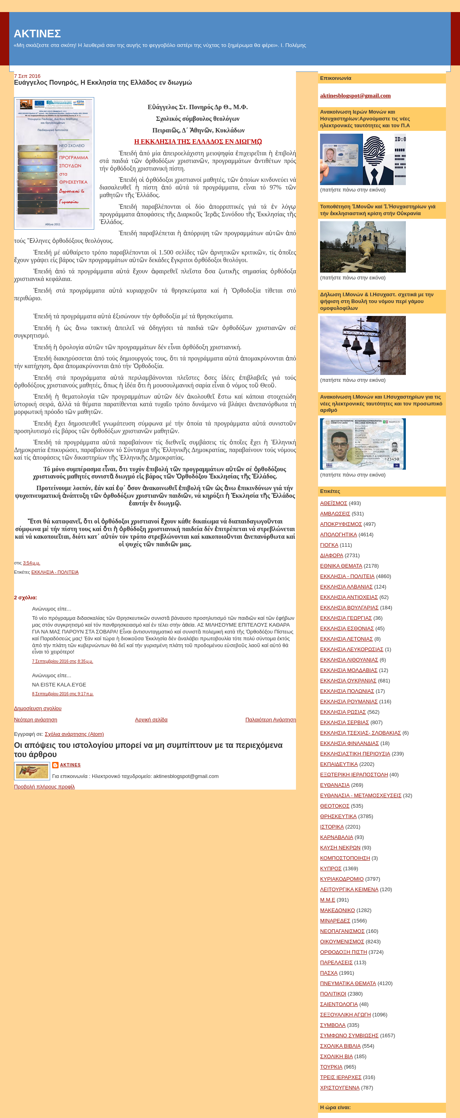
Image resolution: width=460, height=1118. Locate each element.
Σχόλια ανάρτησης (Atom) (74, 734)
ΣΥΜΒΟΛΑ (332, 1025)
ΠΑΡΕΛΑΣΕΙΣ (336, 962)
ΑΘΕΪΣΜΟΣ (333, 503)
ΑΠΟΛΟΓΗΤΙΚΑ (338, 535)
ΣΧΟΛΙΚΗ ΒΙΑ (336, 1056)
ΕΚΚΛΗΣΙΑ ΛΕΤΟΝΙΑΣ (346, 639)
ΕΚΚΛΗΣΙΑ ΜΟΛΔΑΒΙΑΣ (348, 670)
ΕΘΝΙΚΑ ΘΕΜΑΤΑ (341, 566)
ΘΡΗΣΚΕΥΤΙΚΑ (338, 816)
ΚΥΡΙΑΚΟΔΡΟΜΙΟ (341, 879)
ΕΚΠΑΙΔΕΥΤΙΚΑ (339, 764)
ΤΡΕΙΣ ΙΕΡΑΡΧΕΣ (340, 1077)
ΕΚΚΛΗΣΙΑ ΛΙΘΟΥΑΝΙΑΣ (349, 660)
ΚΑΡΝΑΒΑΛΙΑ (336, 837)
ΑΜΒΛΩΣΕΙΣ (335, 514)
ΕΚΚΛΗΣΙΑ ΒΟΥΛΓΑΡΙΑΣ (349, 608)
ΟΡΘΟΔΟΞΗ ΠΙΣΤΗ (343, 952)
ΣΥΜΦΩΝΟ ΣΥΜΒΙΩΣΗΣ (349, 1035)
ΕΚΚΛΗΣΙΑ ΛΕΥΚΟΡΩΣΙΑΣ (351, 649)
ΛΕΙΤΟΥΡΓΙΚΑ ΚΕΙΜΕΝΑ (349, 889)
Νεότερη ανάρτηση (35, 720)
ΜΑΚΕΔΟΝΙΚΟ (337, 910)
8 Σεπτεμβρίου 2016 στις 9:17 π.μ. (62, 694)
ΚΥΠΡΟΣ (331, 868)
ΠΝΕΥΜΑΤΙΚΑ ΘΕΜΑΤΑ (348, 983)
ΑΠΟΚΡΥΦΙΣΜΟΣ (341, 524)
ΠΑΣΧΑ (328, 973)
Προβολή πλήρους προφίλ (44, 787)
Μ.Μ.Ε (327, 900)
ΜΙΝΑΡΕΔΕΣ (335, 921)
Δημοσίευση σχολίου (38, 708)
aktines (70, 765)
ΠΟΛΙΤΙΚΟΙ (333, 994)
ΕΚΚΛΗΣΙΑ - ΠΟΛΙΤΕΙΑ (55, 572)
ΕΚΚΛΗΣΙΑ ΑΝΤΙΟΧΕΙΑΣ (349, 597)
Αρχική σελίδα (151, 720)
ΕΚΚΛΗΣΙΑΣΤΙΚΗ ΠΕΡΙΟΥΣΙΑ (355, 754)
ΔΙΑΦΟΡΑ (331, 555)
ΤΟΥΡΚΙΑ (331, 1067)
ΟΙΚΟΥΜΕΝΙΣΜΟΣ (342, 942)
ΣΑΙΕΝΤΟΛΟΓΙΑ (339, 1004)
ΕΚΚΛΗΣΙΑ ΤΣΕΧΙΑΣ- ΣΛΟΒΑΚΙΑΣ (360, 733)
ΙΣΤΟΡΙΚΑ (332, 827)
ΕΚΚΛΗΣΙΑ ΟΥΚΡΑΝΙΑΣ (348, 681)
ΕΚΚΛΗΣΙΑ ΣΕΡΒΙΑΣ (344, 722)
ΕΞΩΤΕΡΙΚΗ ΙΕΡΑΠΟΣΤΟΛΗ (354, 775)
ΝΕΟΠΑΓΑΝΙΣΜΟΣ (342, 931)
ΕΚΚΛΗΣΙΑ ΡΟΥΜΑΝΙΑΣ (349, 701)
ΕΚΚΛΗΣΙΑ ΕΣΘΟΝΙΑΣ (347, 628)
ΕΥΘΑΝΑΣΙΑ (335, 785)
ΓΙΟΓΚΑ (329, 545)
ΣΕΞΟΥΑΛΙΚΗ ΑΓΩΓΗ (345, 1015)
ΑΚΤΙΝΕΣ (37, 33)
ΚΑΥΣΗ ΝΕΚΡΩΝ (340, 848)
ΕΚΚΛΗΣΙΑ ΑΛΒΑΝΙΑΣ (346, 587)
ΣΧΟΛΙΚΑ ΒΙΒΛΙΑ (340, 1046)
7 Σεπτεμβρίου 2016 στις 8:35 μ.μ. (62, 661)
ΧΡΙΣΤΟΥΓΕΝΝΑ (339, 1088)
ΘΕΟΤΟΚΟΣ (334, 806)
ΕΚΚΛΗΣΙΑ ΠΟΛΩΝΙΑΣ (347, 691)
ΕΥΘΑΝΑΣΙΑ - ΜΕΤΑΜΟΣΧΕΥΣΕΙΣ (360, 795)
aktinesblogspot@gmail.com (355, 95)
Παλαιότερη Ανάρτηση (270, 720)
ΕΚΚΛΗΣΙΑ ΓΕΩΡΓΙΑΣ (346, 618)
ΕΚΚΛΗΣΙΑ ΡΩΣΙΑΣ (343, 712)
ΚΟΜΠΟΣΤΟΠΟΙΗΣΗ (345, 858)
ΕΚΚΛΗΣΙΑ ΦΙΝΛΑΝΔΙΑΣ (349, 743)
